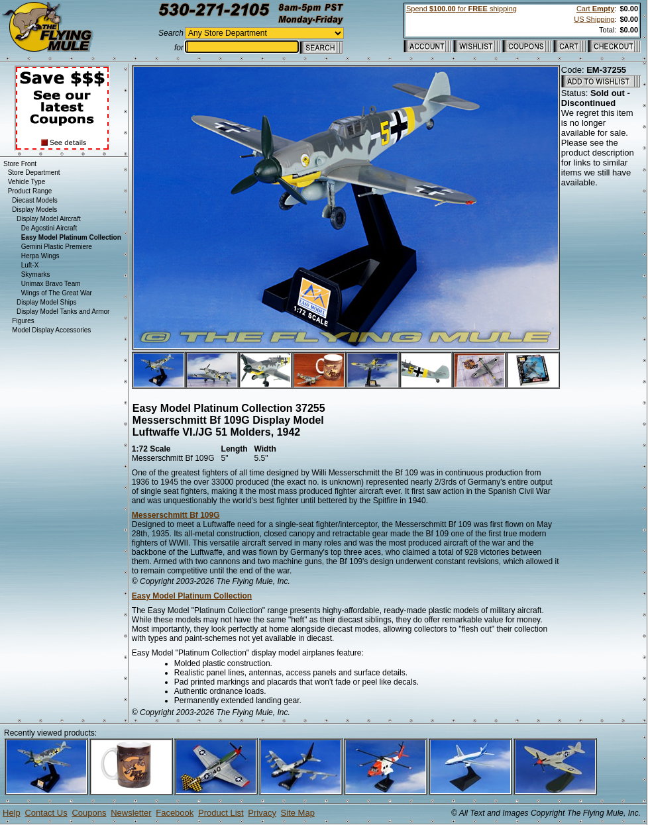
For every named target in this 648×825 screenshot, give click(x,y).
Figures (23, 320)
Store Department (34, 172)
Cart (595, 9)
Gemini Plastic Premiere (56, 246)
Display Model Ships (47, 302)
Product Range (30, 191)
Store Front (19, 164)
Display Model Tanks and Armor (63, 311)
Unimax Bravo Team (51, 283)
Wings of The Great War (56, 293)
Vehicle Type (27, 181)
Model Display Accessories (51, 330)
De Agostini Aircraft (49, 228)
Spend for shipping (461, 9)
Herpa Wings (40, 256)
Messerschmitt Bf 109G (176, 515)
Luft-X (30, 265)
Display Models (34, 209)
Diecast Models (34, 200)
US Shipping (594, 19)
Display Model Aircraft (49, 218)
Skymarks (35, 274)
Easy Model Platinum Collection (192, 596)
